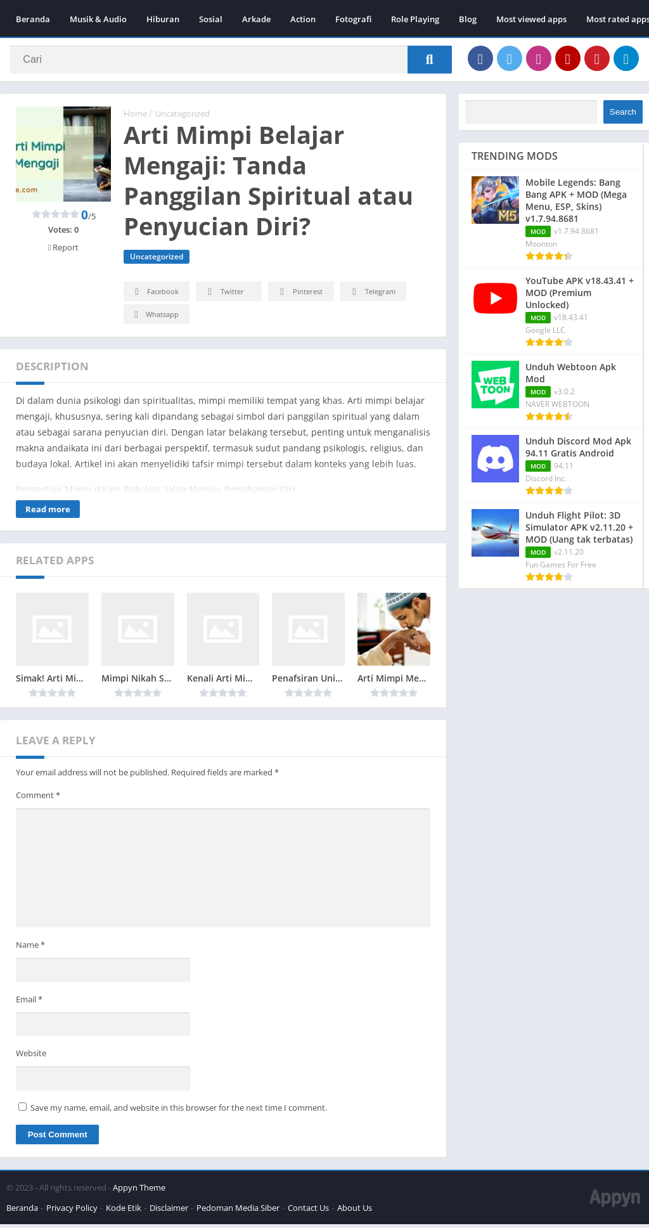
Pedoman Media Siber (238, 1211)
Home (135, 117)
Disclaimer (169, 1211)
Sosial (210, 19)
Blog (468, 19)
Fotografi (353, 19)
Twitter (223, 295)
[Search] (231, 61)
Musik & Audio (98, 19)
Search (623, 115)
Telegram (371, 295)
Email (29, 1002)
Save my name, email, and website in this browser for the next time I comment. (178, 1111)
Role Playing (415, 19)
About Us (354, 1211)
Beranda (33, 19)
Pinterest (299, 295)
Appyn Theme (139, 1191)
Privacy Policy (72, 1211)
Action (303, 19)
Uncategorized (182, 117)
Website (31, 1057)
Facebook (155, 295)
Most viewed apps (531, 19)
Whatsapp (155, 318)
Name (30, 948)
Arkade (256, 19)
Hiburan (162, 19)
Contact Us (308, 1211)
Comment (38, 798)
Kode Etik (123, 1211)
